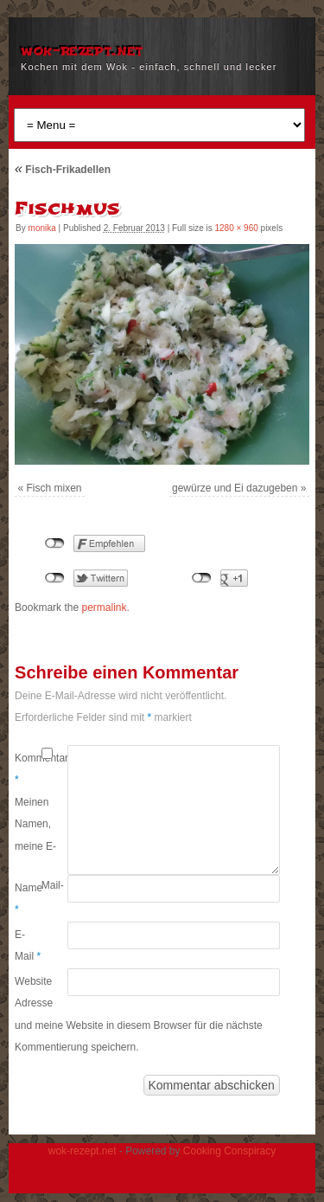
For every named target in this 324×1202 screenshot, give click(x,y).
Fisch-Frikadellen (63, 170)
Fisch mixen (54, 488)
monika (42, 228)
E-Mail (28, 946)
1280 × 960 (235, 228)
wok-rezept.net (82, 50)
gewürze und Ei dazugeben (234, 488)
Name (28, 899)
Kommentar (28, 769)
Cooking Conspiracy (229, 1151)
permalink (103, 607)
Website (28, 981)
